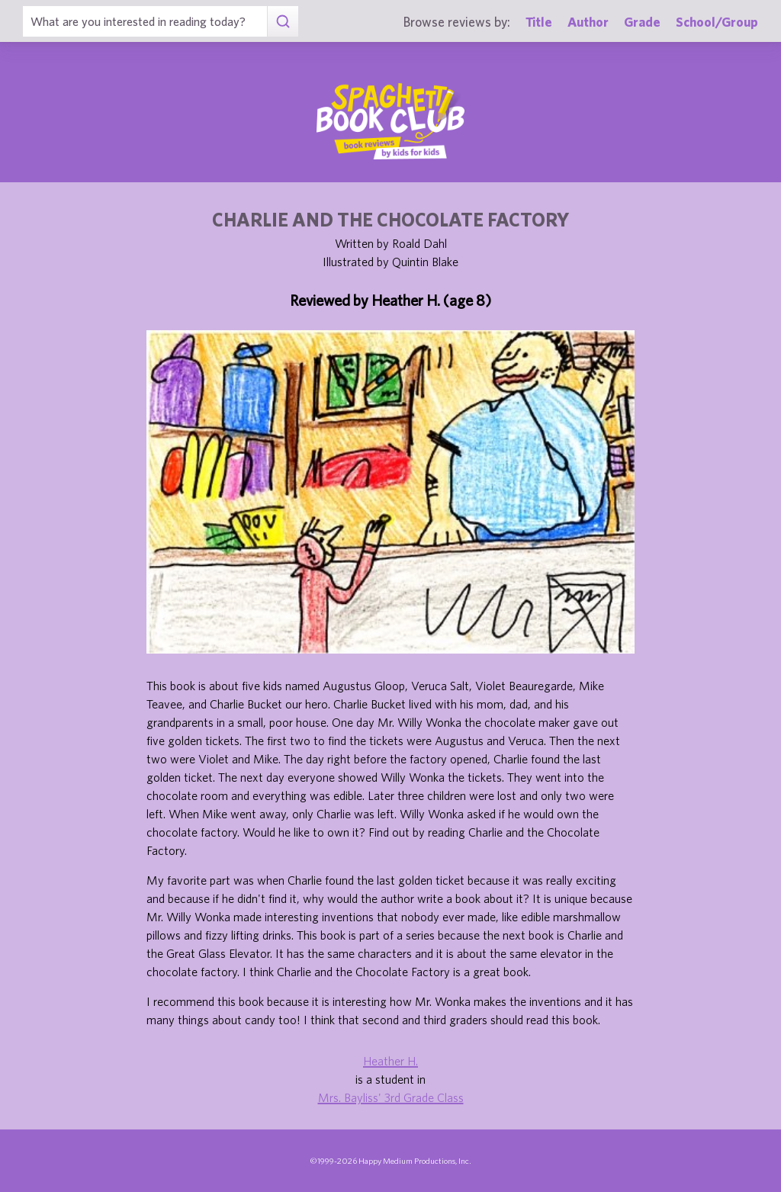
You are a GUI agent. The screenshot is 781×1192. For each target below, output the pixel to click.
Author (588, 22)
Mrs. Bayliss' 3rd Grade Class (391, 1097)
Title (538, 22)
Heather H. (390, 1061)
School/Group (717, 22)
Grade (642, 22)
